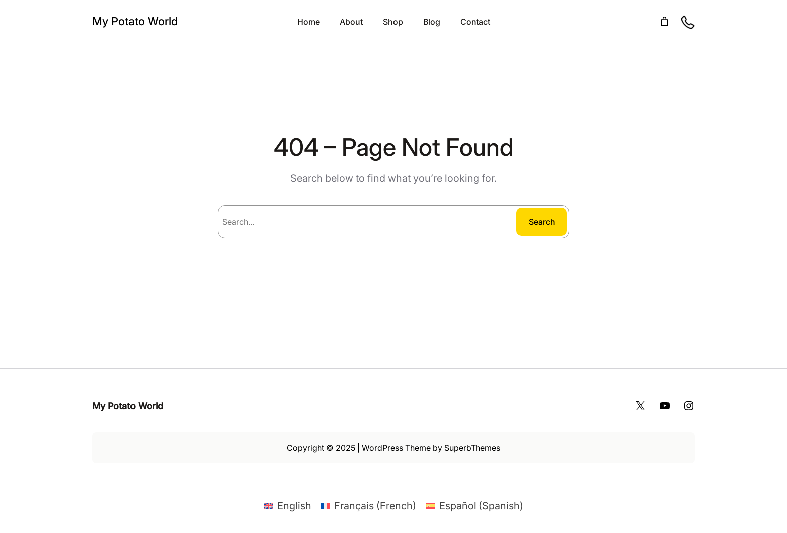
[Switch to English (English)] (287, 505)
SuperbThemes (472, 448)
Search (542, 222)
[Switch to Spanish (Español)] (475, 505)
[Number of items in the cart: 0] (664, 21)
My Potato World (135, 21)
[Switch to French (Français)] (368, 505)
